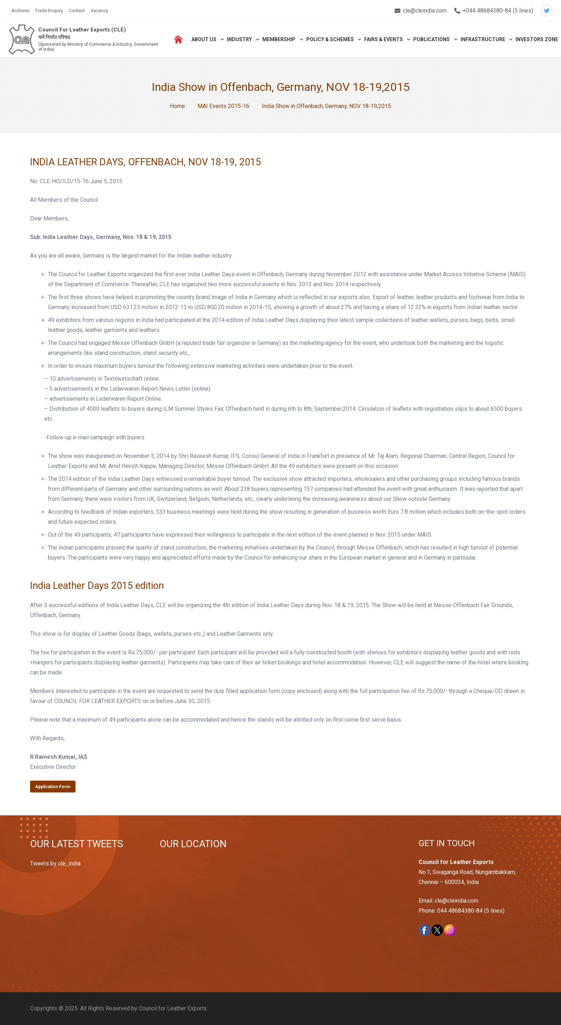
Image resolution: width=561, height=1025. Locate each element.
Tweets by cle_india (55, 863)
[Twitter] (546, 10)
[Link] (22, 39)
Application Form (52, 786)
